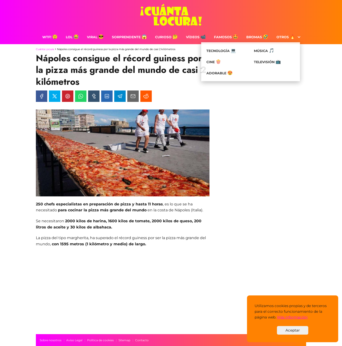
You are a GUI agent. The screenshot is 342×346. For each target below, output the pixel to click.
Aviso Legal (74, 340)
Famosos (226, 37)
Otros (285, 37)
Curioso (166, 37)
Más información (292, 317)
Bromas (257, 37)
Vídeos (196, 37)
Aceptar (292, 330)
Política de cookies (100, 340)
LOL (72, 37)
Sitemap (124, 340)
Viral (95, 37)
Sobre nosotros (51, 340)
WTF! (50, 37)
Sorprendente (129, 37)
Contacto (142, 340)
